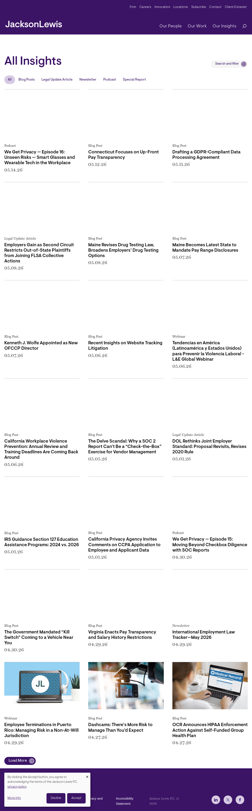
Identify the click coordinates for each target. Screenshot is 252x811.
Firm (133, 7)
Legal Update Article (57, 79)
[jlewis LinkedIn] (216, 799)
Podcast (109, 79)
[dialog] (47, 790)
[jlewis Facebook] (240, 799)
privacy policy (17, 787)
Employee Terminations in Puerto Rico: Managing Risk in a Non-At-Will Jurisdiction (41, 730)
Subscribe (198, 7)
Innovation (162, 7)
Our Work (197, 26)
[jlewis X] (228, 799)
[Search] (242, 26)
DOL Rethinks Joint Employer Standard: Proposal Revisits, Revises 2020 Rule (209, 446)
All (10, 79)
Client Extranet (236, 7)
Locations (180, 7)
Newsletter (87, 79)
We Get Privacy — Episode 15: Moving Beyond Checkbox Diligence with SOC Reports (209, 544)
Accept (76, 798)
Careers (145, 7)
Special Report (134, 79)
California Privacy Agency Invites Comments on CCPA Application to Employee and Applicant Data (124, 544)
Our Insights (224, 26)
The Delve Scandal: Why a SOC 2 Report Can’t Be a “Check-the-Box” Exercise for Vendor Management (125, 446)
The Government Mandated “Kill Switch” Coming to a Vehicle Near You (38, 637)
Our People (170, 26)
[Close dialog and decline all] (87, 775)
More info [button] (14, 798)
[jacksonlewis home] (33, 22)
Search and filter (227, 64)
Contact (215, 7)
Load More (18, 761)
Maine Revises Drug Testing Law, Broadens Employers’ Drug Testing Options (123, 250)
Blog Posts (27, 79)
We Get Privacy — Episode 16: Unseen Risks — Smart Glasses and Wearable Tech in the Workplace (39, 157)
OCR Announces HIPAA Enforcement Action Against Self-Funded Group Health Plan (210, 730)
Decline (56, 798)
